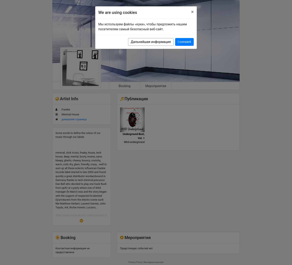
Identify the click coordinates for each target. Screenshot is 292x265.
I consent (184, 42)
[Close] (192, 11)
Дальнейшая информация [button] (151, 42)
